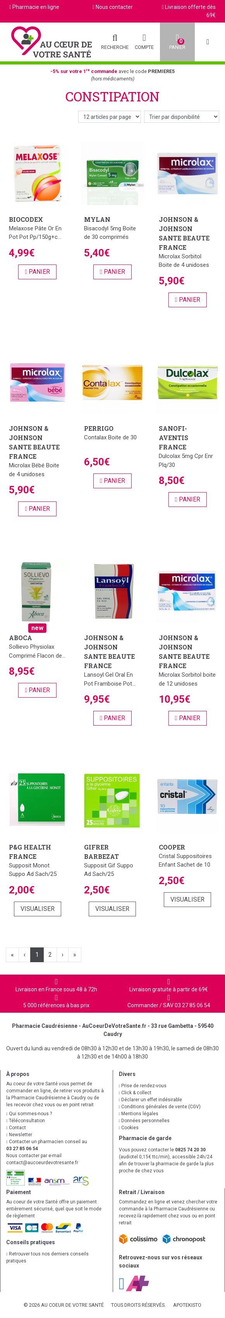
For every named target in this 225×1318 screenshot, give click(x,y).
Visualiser (38, 908)
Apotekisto (187, 1305)
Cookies (129, 1127)
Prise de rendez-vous (143, 1085)
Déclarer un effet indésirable (150, 1099)
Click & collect (135, 1092)
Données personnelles (144, 1120)
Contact (16, 1127)
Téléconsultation (25, 1120)
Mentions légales (139, 1113)
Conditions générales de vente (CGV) (160, 1106)
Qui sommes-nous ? (29, 1113)
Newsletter (19, 1134)
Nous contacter (114, 7)
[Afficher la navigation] (208, 42)
